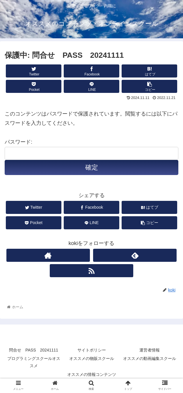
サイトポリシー (91, 350)
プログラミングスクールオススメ (33, 362)
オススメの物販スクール (91, 358)
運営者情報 (149, 350)
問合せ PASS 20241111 (33, 350)
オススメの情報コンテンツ (91, 374)
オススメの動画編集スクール (149, 358)
